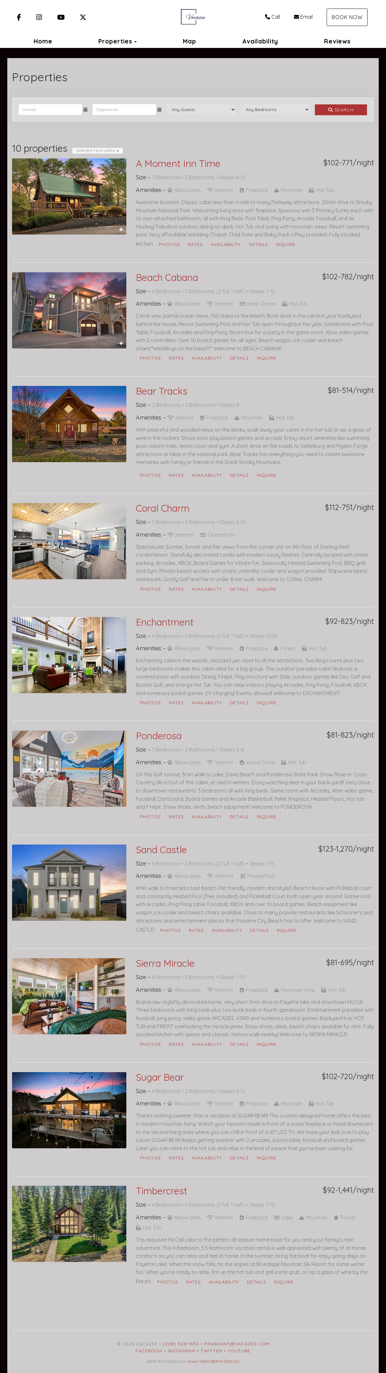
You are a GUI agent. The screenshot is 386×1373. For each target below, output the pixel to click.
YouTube (239, 1351)
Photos (169, 244)
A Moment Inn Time (178, 163)
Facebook (149, 1351)
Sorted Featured (97, 150)
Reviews (337, 41)
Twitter (211, 1351)
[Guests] (201, 109)
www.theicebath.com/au (214, 1361)
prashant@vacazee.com (237, 1344)
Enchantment (165, 622)
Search (341, 110)
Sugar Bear (160, 1077)
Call (272, 17)
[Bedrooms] (275, 109)
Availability (260, 41)
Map (189, 41)
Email (303, 17)
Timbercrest (161, 1191)
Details (258, 244)
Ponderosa (159, 736)
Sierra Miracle (165, 963)
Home (43, 41)
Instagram (181, 1351)
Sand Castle (161, 850)
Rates (195, 244)
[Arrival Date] (50, 109)
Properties (115, 41)
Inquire (286, 244)
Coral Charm (163, 508)
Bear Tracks (161, 391)
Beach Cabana (167, 277)
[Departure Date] (124, 109)
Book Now (347, 17)
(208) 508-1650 (181, 1344)
